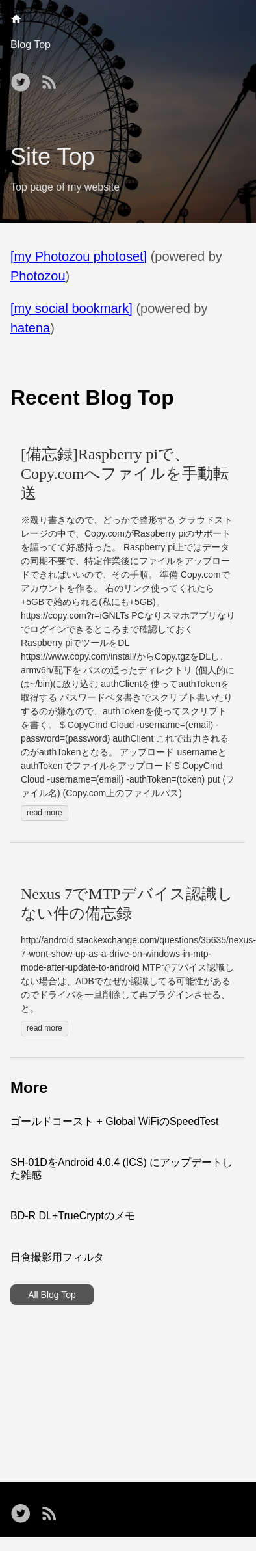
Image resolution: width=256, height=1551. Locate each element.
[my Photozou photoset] (78, 256)
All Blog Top (52, 1294)
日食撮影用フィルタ (57, 1257)
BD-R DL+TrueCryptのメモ (72, 1215)
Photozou (38, 276)
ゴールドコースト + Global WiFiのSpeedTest (114, 1121)
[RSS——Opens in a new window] (52, 78)
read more (44, 812)
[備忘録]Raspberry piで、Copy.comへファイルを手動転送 (125, 474)
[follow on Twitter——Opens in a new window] (23, 78)
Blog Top (30, 44)
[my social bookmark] (71, 308)
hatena (30, 328)
